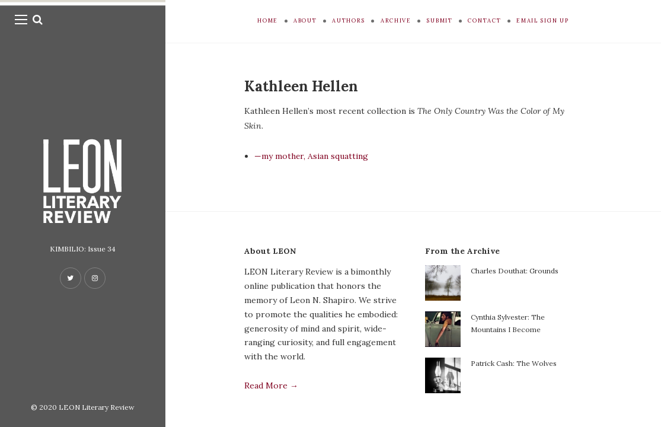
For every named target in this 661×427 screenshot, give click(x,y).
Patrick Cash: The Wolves (514, 363)
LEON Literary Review (97, 407)
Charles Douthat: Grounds (514, 270)
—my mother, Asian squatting (311, 156)
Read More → (271, 385)
